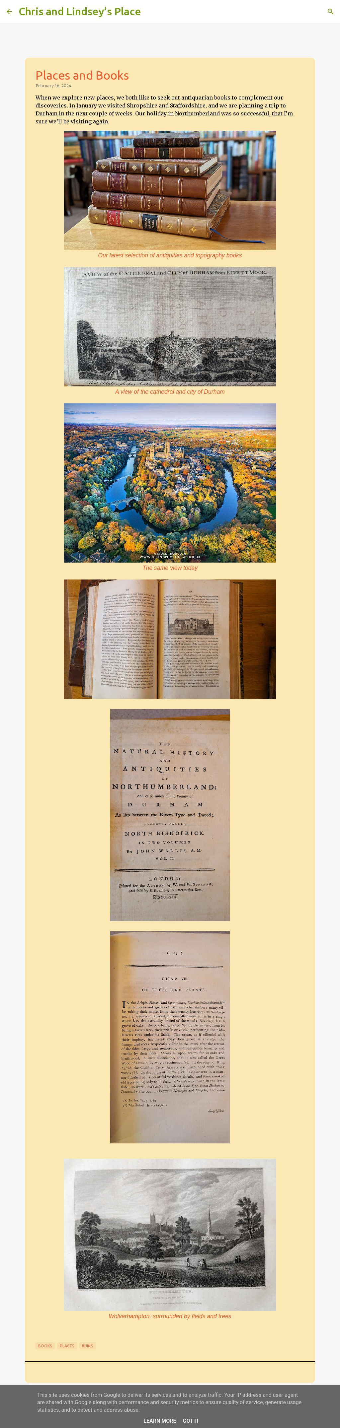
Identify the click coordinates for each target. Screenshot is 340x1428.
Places (67, 1346)
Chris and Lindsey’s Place (80, 11)
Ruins (87, 1346)
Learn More (159, 1421)
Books (45, 1346)
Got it (191, 1421)
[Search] (150, 12)
